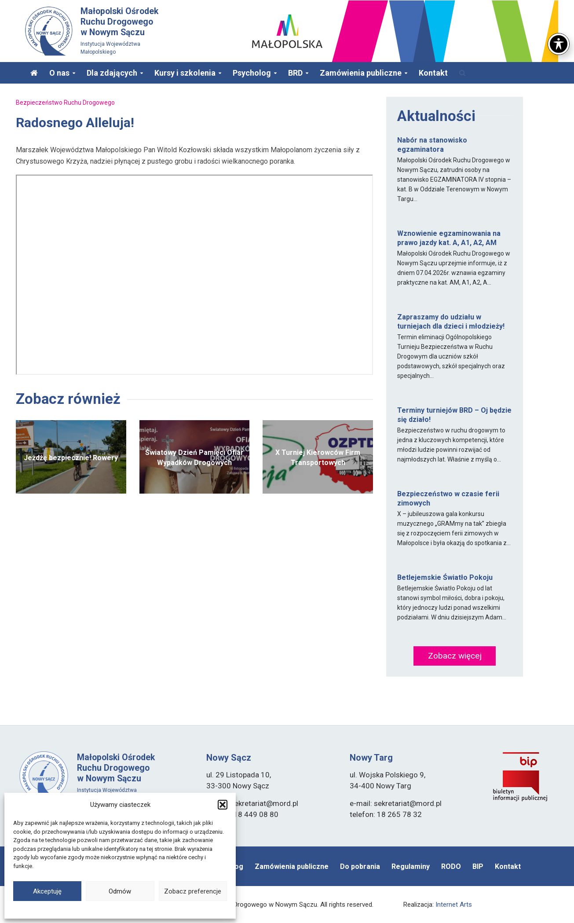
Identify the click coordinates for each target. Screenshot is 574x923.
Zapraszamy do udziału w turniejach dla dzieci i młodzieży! (451, 321)
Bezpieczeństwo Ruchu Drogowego (65, 102)
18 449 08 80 (256, 814)
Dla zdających (112, 72)
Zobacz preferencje (192, 891)
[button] (222, 804)
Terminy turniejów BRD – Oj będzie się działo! (454, 415)
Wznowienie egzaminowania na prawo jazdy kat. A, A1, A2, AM (449, 238)
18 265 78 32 (399, 814)
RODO (451, 866)
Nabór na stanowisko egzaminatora (432, 145)
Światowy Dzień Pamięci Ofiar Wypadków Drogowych (194, 457)
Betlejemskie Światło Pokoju (445, 577)
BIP (477, 866)
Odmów (120, 891)
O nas (59, 72)
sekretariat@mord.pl (264, 803)
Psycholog (252, 72)
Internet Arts (453, 904)
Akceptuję (47, 891)
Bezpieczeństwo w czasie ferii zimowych (448, 498)
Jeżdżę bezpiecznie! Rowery (71, 458)
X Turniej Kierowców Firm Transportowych (317, 457)
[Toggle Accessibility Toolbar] (558, 44)
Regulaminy (410, 866)
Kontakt (433, 72)
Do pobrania (360, 866)
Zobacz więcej (455, 656)
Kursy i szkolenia (185, 72)
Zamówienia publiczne (361, 72)
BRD (295, 72)
